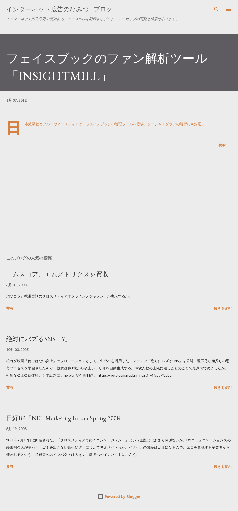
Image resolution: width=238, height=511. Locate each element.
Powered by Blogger (119, 496)
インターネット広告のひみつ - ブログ (59, 9)
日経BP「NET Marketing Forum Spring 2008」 (66, 418)
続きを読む (223, 308)
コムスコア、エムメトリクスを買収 (57, 274)
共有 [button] (222, 145)
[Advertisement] (119, 203)
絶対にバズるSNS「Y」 (38, 339)
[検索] (216, 9)
